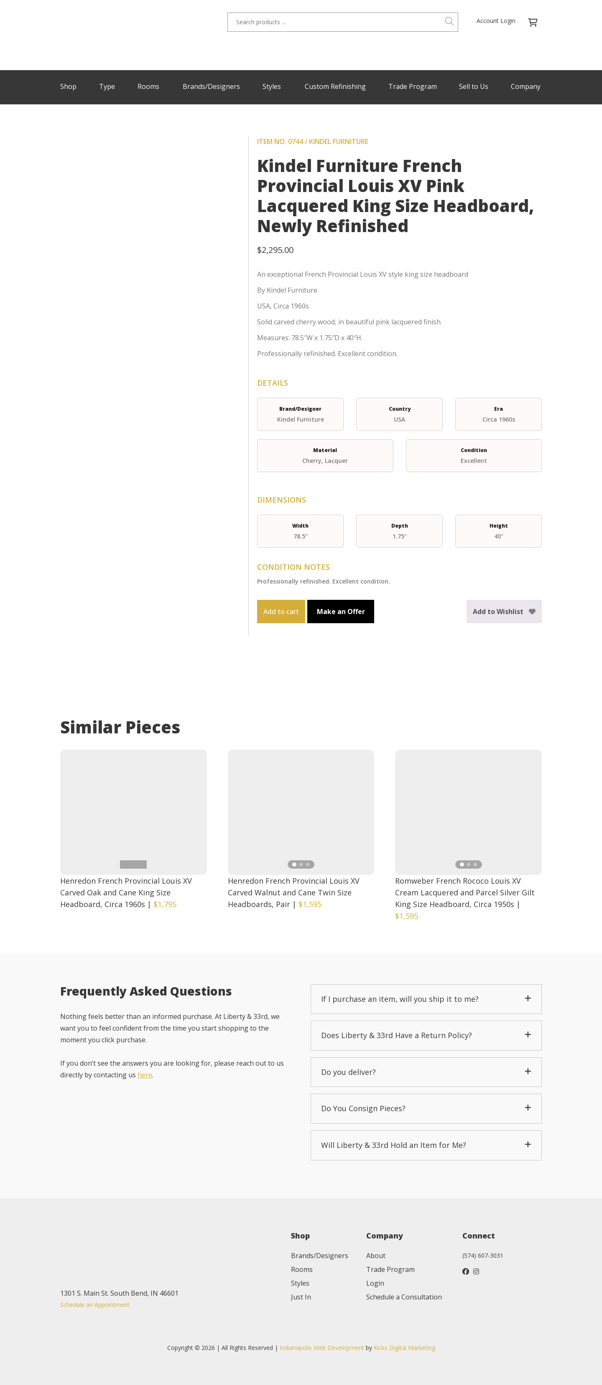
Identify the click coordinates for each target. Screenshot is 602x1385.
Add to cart (281, 611)
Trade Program (412, 86)
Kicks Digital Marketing (404, 1348)
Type (107, 86)
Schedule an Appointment (95, 1305)
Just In (301, 1297)
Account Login (496, 21)
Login (375, 1283)
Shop (68, 86)
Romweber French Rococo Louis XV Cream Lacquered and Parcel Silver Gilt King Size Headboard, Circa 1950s (465, 892)
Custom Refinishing (335, 86)
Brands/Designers (211, 86)
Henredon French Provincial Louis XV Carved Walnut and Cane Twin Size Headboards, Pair (294, 892)
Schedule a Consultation (404, 1297)
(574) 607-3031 (482, 1255)
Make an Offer (341, 611)
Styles (272, 86)
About (375, 1255)
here (145, 1074)
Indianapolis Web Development (322, 1348)
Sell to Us (473, 86)
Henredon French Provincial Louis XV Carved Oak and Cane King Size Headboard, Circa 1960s (126, 892)
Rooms (148, 86)
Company (526, 86)
